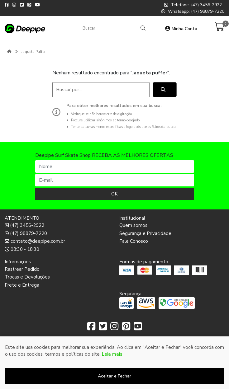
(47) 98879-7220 (26, 233)
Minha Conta (181, 29)
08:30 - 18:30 (22, 249)
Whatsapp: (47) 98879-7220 (192, 11)
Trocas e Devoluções (27, 277)
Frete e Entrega (22, 285)
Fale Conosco (133, 241)
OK (114, 194)
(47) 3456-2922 (24, 225)
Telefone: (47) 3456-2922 (193, 5)
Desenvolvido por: (114, 384)
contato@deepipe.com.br (35, 241)
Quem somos (133, 225)
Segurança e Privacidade (145, 233)
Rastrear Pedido (22, 269)
